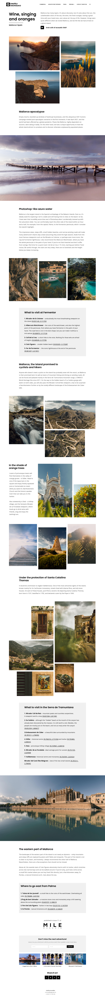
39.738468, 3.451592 (32, 896)
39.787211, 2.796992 (31, 735)
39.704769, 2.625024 (67, 757)
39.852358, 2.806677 (31, 728)
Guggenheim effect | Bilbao (29, 966)
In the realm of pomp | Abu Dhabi (52, 966)
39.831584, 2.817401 (49, 716)
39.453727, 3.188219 (49, 902)
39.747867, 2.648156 (57, 746)
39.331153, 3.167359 (60, 905)
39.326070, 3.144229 (55, 909)
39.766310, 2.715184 (51, 739)
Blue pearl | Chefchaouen (75, 966)
